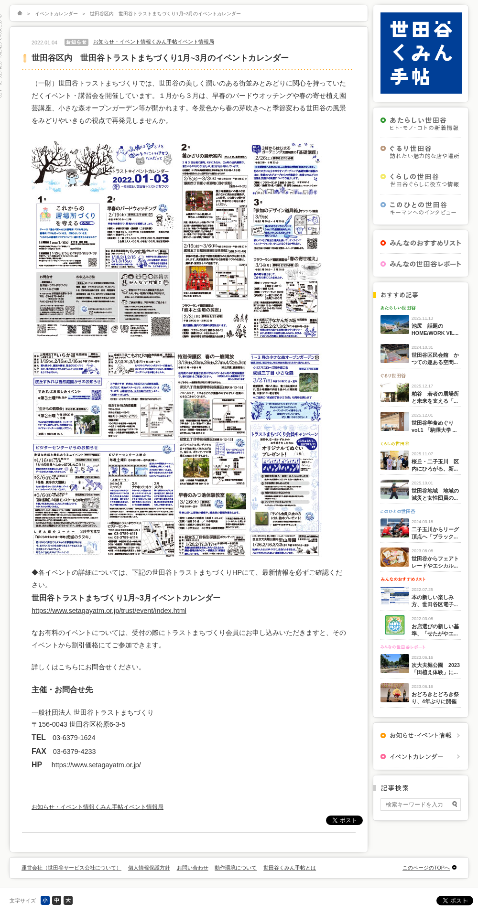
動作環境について (236, 867)
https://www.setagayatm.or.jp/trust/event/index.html (109, 610)
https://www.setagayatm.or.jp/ (96, 765)
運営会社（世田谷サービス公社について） (71, 867)
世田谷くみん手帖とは (289, 867)
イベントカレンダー (56, 13)
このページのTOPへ (426, 867)
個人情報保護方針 (149, 867)
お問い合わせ (192, 867)
